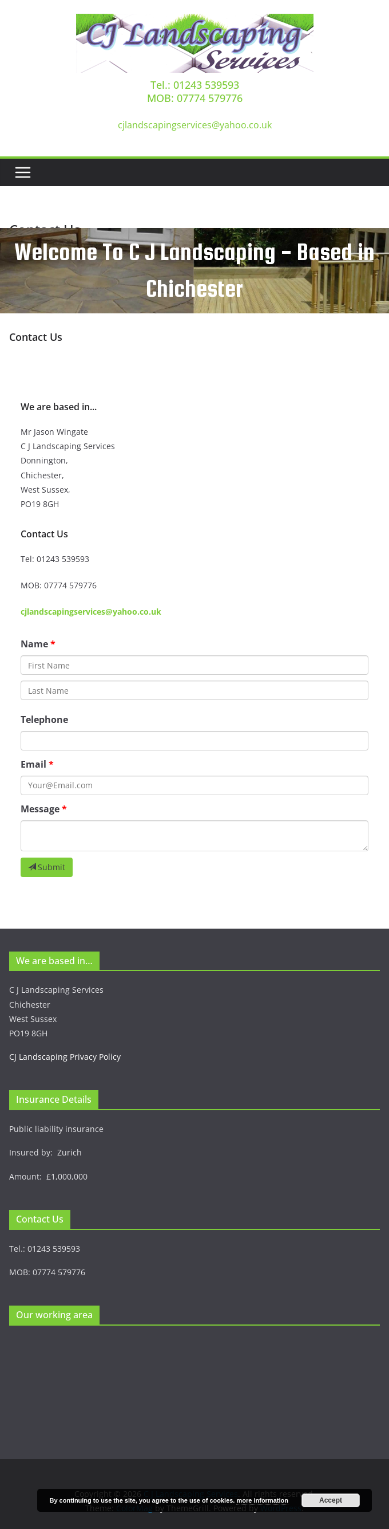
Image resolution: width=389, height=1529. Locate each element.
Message (40, 809)
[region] (194, 270)
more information (262, 1500)
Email (33, 764)
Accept (330, 1500)
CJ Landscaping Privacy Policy (65, 1056)
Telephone (44, 719)
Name (34, 644)
